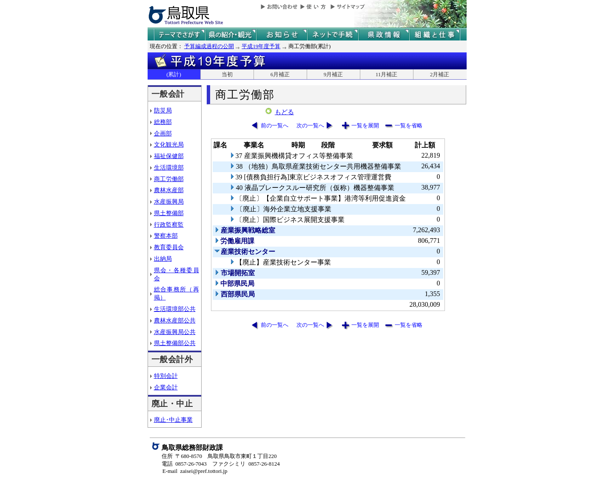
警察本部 (166, 235)
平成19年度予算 (261, 46)
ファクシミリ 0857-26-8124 (245, 464)
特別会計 (166, 375)
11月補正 (387, 74)
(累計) (173, 74)
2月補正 (440, 74)
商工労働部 (169, 179)
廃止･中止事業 (173, 419)
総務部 (163, 121)
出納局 (163, 258)
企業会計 (166, 387)
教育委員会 (169, 247)
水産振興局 (169, 201)
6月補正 (280, 74)
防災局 (163, 110)
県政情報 (383, 34)
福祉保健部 (169, 156)
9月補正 (333, 74)
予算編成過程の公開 (209, 46)
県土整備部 (169, 213)
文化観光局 (169, 144)
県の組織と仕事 (434, 34)
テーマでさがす (179, 34)
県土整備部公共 (175, 343)
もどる (284, 112)
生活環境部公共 (175, 308)
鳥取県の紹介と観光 (230, 34)
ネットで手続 (332, 34)
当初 (227, 74)
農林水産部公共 (175, 320)
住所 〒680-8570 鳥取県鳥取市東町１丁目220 (219, 456)
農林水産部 (169, 190)
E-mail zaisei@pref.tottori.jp (195, 471)
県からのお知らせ (281, 34)
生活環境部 (169, 167)
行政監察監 (169, 224)
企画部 (163, 133)
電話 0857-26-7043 (184, 464)
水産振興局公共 (175, 331)
